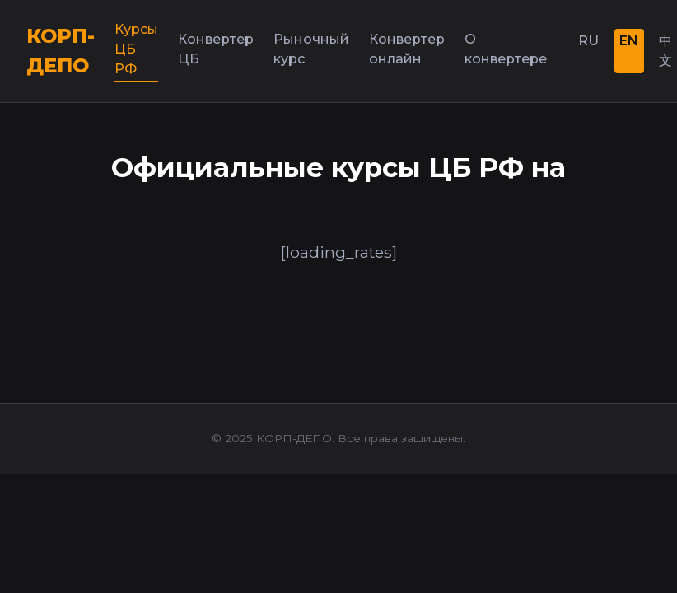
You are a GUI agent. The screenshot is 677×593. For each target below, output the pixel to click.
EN (628, 41)
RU (588, 41)
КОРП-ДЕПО (60, 50)
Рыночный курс (311, 49)
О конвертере (506, 49)
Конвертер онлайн (407, 49)
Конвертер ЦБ (216, 49)
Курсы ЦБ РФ (136, 49)
